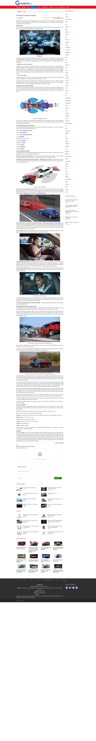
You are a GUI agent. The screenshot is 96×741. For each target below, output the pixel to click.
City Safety (21, 144)
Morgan (67, 133)
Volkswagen (68, 179)
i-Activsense (22, 146)
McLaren (67, 120)
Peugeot (67, 143)
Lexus (66, 105)
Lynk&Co (67, 113)
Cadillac (67, 39)
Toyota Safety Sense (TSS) (26, 130)
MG (66, 125)
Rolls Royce (68, 156)
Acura (66, 14)
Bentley (67, 27)
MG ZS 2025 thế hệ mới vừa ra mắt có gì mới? (21, 548)
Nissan (66, 138)
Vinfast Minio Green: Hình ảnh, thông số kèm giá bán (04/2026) (21, 571)
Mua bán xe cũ (51, 579)
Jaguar (67, 90)
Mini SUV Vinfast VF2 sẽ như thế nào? (58, 560)
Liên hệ (38, 579)
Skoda (66, 158)
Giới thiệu (24, 7)
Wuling (67, 184)
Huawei (67, 80)
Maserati (67, 115)
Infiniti (66, 85)
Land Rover (68, 103)
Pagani (66, 141)
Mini (66, 128)
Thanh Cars (20, 17)
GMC (66, 67)
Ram (66, 148)
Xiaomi (66, 189)
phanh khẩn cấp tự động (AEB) (53, 223)
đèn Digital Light (42, 193)
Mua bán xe (33, 7)
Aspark (67, 16)
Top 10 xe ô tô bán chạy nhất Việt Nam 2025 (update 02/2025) (71, 206)
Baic (66, 24)
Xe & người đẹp (62, 7)
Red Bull (67, 151)
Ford (66, 57)
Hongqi (67, 77)
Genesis (67, 65)
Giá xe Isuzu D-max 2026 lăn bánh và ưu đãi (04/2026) (46, 571)
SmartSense (23, 140)
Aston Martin (68, 19)
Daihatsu (67, 49)
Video (67, 7)
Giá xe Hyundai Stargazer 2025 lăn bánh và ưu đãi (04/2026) (58, 548)
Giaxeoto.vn (41, 594)
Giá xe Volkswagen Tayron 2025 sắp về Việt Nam (45, 561)
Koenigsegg (68, 98)
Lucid (66, 110)
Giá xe (28, 7)
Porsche (67, 146)
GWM (66, 70)
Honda (66, 75)
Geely (66, 62)
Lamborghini (68, 100)
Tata (66, 169)
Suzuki (66, 166)
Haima (66, 72)
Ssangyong (68, 161)
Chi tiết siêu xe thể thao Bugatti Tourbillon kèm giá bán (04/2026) (58, 571)
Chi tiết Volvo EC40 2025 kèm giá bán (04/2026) (34, 560)
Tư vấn (56, 7)
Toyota (67, 174)
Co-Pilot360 (21, 136)
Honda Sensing (23, 132)
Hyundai (67, 82)
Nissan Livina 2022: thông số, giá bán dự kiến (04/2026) (46, 548)
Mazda (66, 118)
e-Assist (23, 142)
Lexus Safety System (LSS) (26, 134)
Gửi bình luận (57, 478)
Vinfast (67, 176)
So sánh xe (51, 7)
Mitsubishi (67, 131)
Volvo (66, 181)
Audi (66, 21)
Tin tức (38, 7)
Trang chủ (18, 7)
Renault (67, 153)
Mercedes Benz (68, 123)
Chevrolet (67, 47)
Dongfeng (67, 52)
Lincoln (67, 108)
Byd (66, 37)
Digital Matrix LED (27, 193)
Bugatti (67, 34)
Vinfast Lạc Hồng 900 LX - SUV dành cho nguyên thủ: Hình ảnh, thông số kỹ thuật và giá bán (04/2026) (33, 549)
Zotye (66, 192)
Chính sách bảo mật (64, 580)
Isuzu (66, 87)
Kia (66, 95)
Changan (67, 42)
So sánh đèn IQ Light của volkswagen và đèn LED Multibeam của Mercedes (72, 211)
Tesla (66, 171)
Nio (66, 136)
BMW (66, 29)
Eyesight (22, 148)
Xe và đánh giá (44, 7)
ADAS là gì (39, 56)
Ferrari (67, 54)
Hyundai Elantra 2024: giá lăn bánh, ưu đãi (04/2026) (21, 561)
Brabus (67, 32)
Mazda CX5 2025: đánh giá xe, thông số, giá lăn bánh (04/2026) (33, 571)
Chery (66, 44)
